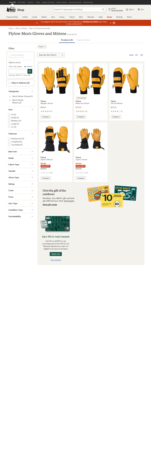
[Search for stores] (29, 71)
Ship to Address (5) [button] (19, 83)
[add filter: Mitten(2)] (12, 209)
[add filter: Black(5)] (13, 248)
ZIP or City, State (15, 67)
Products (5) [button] (67, 40)
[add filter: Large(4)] (12, 124)
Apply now (56, 254)
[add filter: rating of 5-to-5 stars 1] (18, 223)
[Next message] (110, 23)
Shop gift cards (50, 204)
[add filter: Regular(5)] (13, 271)
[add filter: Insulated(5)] (13, 142)
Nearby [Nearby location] (27, 66)
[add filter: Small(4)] (12, 117)
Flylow (10, 28)
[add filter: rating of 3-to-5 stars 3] (18, 230)
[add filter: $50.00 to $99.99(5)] (17, 259)
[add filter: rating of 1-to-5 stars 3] (18, 236)
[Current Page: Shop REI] (12, 2)
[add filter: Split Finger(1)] (14, 212)
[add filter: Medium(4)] (13, 121)
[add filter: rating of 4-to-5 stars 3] (18, 227)
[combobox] (79, 9)
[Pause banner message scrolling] (113, 23)
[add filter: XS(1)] (11, 114)
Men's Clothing (21, 28)
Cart (140, 9)
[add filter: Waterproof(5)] (14, 138)
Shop (20, 9)
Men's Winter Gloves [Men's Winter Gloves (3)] (21, 96)
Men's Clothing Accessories (39, 28)
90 (142, 54)
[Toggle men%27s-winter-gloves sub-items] (9, 96)
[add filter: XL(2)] (11, 127)
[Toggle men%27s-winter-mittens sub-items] (9, 100)
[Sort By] (51, 55)
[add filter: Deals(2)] (12, 168)
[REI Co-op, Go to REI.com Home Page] (10, 9)
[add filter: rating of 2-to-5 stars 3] (18, 233)
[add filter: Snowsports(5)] (15, 156)
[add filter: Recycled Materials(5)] (17, 295)
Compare (45, 117)
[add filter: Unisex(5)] (12, 194)
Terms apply (68, 201)
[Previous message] (37, 23)
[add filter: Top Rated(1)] (14, 145)
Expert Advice (83, 40)
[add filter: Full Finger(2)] (14, 206)
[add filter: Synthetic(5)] (13, 283)
